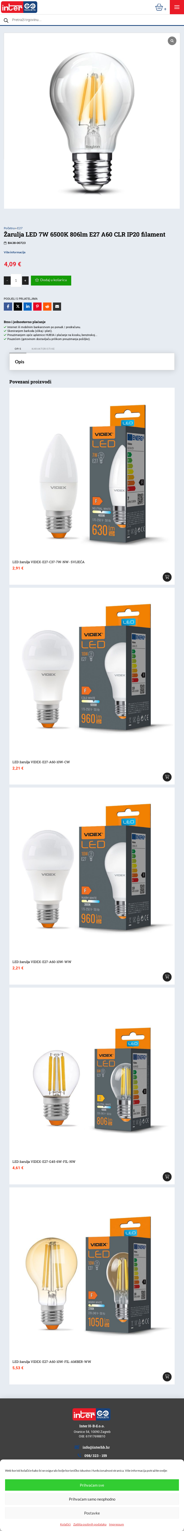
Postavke (92, 1513)
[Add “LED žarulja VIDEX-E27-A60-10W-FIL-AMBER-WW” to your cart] (167, 1376)
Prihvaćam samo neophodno (92, 1499)
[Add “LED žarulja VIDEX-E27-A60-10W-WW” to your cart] (167, 977)
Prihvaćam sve (92, 1485)
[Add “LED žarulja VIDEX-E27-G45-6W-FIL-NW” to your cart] (167, 1176)
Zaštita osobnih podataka (89, 1524)
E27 (20, 228)
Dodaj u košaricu (53, 280)
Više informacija (14, 252)
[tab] (17, 349)
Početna (9, 228)
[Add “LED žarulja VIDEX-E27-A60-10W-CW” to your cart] (167, 777)
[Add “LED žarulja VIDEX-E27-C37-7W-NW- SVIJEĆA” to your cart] (167, 577)
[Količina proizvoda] (16, 280)
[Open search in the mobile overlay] (92, 19)
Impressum (116, 1524)
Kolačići (65, 1524)
